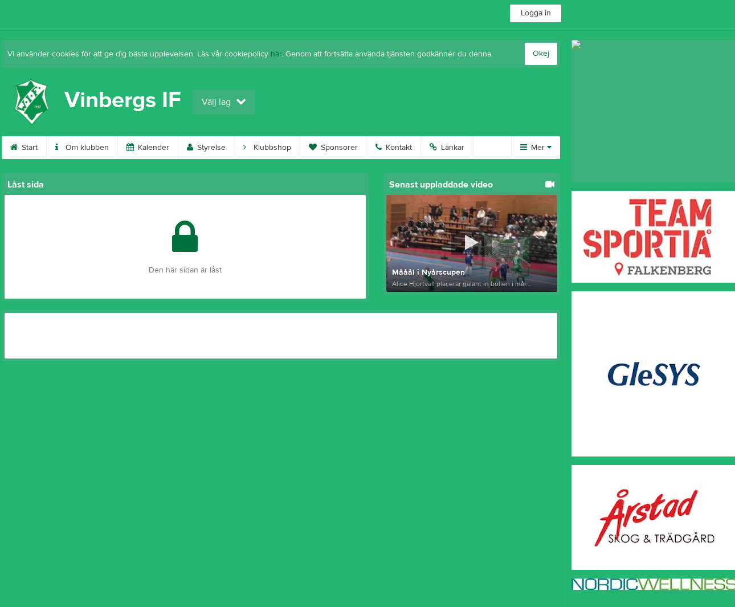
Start (24, 147)
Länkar (447, 147)
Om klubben (82, 147)
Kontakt (393, 147)
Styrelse (206, 147)
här (276, 54)
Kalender (147, 147)
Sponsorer (333, 147)
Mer (536, 147)
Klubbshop (267, 147)
